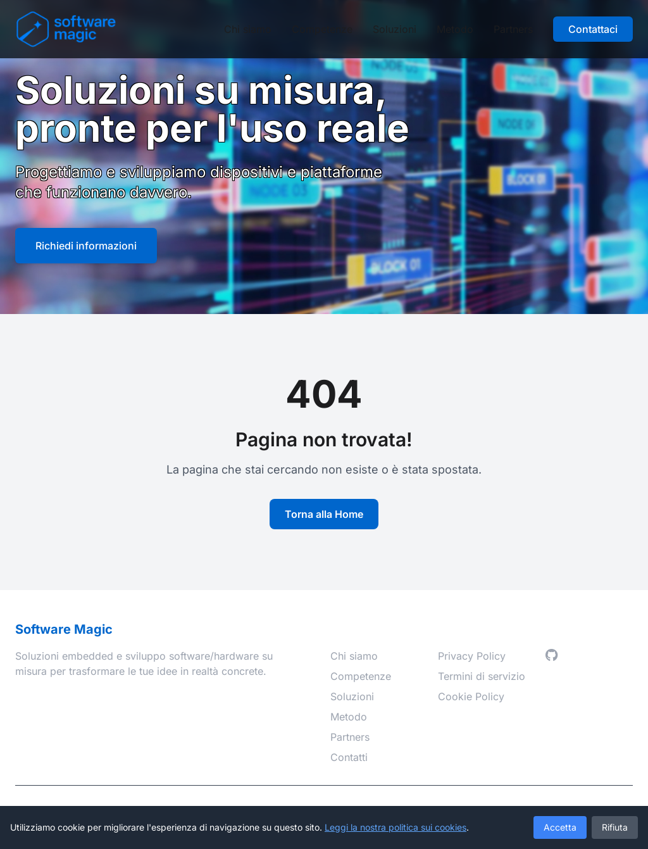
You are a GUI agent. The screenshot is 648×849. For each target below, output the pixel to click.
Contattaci (593, 29)
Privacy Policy (472, 656)
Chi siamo (247, 29)
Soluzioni (394, 29)
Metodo (455, 29)
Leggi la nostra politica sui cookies (395, 827)
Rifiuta (615, 827)
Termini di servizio (481, 676)
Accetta (560, 827)
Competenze (322, 29)
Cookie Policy (471, 696)
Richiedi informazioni (86, 245)
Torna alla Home (324, 514)
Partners (513, 29)
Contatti (349, 757)
